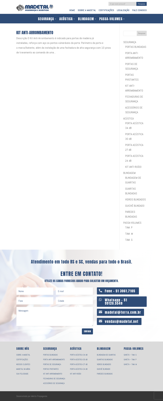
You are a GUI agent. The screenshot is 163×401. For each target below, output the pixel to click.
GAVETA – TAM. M (130, 364)
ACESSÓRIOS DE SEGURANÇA (54, 383)
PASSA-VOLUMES (111, 19)
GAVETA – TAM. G (130, 354)
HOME (72, 10)
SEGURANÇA (46, 19)
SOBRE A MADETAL (87, 10)
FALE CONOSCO (139, 10)
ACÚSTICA (66, 19)
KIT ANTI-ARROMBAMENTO (34, 32)
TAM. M (129, 233)
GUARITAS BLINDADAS (105, 359)
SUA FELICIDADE (22, 373)
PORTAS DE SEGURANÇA (52, 364)
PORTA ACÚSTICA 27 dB (78, 364)
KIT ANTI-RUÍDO (133, 167)
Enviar (87, 331)
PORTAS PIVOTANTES (51, 369)
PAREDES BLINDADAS (105, 373)
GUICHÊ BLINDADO (134, 205)
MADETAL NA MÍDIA (23, 369)
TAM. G (129, 239)
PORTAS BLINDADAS (135, 47)
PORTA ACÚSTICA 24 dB (78, 369)
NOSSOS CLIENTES (23, 364)
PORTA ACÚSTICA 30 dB (78, 359)
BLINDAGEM (86, 19)
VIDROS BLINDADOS (135, 199)
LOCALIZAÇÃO (123, 10)
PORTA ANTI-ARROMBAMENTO (54, 359)
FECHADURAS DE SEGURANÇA (54, 378)
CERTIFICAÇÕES (106, 10)
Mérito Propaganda (39, 396)
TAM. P (128, 227)
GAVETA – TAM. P (130, 359)
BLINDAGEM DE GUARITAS (106, 354)
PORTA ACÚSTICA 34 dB (78, 354)
